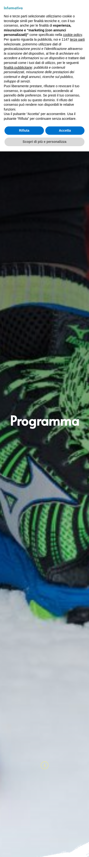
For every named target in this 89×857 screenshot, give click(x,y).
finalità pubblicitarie (18, 67)
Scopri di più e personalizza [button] (44, 142)
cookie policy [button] (72, 35)
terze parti (77, 39)
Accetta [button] (65, 130)
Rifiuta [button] (24, 130)
